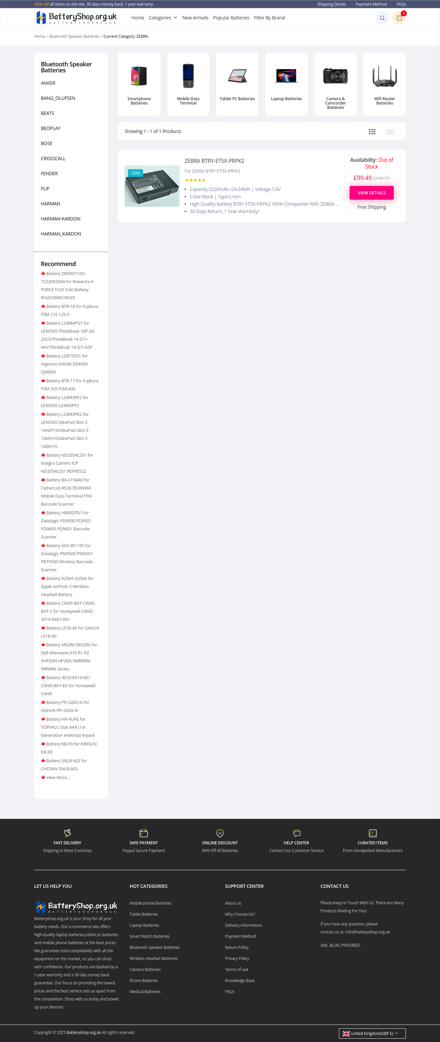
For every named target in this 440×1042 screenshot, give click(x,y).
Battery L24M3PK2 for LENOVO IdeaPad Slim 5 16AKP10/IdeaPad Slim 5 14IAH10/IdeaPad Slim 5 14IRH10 (65, 430)
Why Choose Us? (240, 914)
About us (233, 903)
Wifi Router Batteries (384, 101)
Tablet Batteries (144, 914)
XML (324, 945)
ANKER (48, 83)
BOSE (46, 143)
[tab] (372, 131)
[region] (71, 159)
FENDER (49, 173)
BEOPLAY (50, 128)
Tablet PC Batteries (237, 99)
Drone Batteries (144, 980)
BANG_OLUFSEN (58, 98)
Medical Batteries (145, 991)
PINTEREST (351, 945)
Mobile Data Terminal (188, 101)
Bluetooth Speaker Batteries (74, 36)
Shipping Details (331, 4)
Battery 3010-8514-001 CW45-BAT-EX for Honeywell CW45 (68, 685)
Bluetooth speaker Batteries (155, 947)
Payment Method (371, 4)
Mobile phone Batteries (150, 903)
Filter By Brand (269, 17)
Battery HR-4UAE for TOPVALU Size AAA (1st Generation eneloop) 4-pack (68, 727)
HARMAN (50, 203)
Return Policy (236, 947)
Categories (160, 17)
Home (137, 17)
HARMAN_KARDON (61, 234)
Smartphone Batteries (139, 101)
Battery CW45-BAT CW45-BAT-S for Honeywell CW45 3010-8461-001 (68, 611)
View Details (372, 193)
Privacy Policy (237, 958)
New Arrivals (195, 17)
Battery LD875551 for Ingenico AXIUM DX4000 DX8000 (64, 364)
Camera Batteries (145, 969)
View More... (57, 777)
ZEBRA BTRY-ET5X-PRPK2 (214, 161)
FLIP (45, 188)
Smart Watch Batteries (150, 936)
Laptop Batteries (286, 99)
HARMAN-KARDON (60, 218)
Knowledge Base (239, 980)
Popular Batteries (231, 17)
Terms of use (236, 969)
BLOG (334, 945)
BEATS (47, 113)
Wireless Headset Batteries (153, 958)
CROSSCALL (53, 158)
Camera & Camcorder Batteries (335, 103)
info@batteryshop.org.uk (367, 932)
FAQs (401, 4)
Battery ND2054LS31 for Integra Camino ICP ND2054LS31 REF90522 (67, 463)
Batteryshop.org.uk (84, 1032)
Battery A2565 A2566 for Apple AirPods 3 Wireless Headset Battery (67, 586)
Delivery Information (243, 925)
